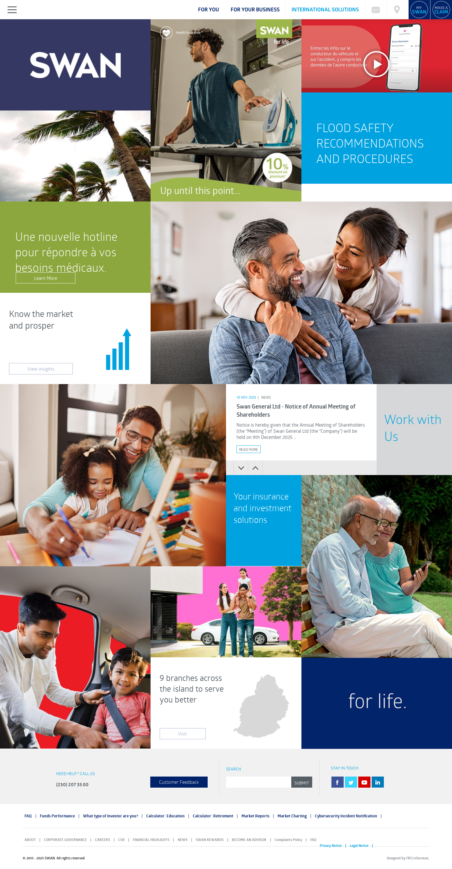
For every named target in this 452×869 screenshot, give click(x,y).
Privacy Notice (331, 845)
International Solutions (325, 9)
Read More (248, 449)
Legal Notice (359, 845)
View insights (40, 369)
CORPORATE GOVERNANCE (65, 839)
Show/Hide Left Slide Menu (12, 9)
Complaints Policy (288, 839)
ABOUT (30, 839)
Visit (182, 733)
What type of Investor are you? (110, 816)
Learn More (45, 278)
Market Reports (255, 816)
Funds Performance (57, 816)
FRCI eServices (417, 858)
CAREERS (102, 839)
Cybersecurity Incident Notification (346, 816)
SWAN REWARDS (210, 839)
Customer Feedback (179, 782)
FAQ (28, 816)
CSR (121, 839)
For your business (255, 9)
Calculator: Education (165, 816)
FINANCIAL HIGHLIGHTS (151, 839)
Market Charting (292, 816)
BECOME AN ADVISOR (249, 839)
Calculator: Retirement (213, 816)
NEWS (183, 839)
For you (208, 9)
